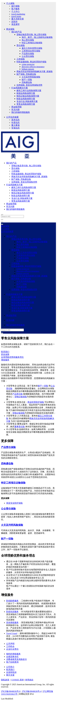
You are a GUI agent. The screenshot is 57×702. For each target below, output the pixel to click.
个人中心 (15, 11)
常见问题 (15, 109)
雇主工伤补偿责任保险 (32, 48)
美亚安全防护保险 (14, 503)
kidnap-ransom (28, 69)
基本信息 (15, 120)
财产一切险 (27, 80)
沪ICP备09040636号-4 (31, 691)
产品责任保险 (28, 53)
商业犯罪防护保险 (35, 402)
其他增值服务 (12, 622)
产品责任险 (17, 394)
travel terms (16, 16)
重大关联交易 (17, 19)
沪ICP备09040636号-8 (10, 691)
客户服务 (15, 9)
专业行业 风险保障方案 (27, 101)
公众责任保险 (28, 56)
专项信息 (15, 128)
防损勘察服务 (12, 601)
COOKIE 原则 (17, 680)
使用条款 (29, 680)
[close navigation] (2, 219)
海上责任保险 (28, 40)
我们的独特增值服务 (20, 112)
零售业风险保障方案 (26, 104)
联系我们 (5, 352)
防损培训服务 (12, 612)
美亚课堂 (15, 24)
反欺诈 (14, 21)
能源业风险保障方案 (26, 93)
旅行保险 (15, 6)
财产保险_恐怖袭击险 (26, 74)
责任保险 (21, 45)
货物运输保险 (20, 397)
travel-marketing (18, 14)
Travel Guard (11, 633)
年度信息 (15, 122)
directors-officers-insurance (33, 67)
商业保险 (10, 29)
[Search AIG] (12, 216)
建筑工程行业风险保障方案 (29, 90)
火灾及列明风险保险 (31, 77)
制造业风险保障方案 (26, 99)
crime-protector (28, 64)
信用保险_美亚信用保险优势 (29, 85)
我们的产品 (16, 32)
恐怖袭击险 (27, 82)
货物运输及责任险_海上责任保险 (31, 34)
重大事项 (15, 125)
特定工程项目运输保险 (32, 43)
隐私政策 (5, 680)
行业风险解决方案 (19, 88)
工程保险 (21, 59)
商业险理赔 (16, 107)
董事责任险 (19, 427)
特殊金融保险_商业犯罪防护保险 (31, 62)
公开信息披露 (12, 117)
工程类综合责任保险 (31, 51)
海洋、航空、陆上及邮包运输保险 (37, 37)
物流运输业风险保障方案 (28, 96)
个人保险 (10, 3)
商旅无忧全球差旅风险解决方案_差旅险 (35, 71)
